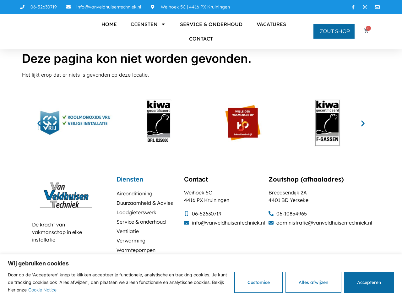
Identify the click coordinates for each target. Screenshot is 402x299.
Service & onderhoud (211, 24)
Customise (258, 282)
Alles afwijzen (313, 282)
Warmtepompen (136, 250)
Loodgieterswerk (136, 212)
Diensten (148, 24)
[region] (201, 276)
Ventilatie (128, 231)
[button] (39, 124)
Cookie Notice (42, 289)
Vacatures (271, 24)
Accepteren (369, 282)
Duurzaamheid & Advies (145, 203)
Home (109, 24)
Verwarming (131, 240)
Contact (201, 38)
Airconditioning (134, 193)
